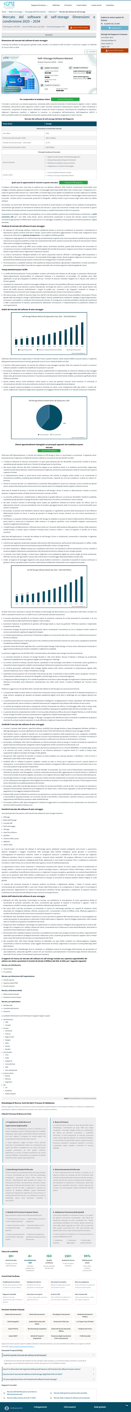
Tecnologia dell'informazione (35, 12)
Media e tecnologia (15, 12)
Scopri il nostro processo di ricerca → (22, 1346)
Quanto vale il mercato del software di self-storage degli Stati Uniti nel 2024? (49, 1374)
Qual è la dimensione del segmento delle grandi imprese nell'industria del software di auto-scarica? (49, 1369)
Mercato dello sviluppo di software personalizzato (72, 1398)
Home (4, 12)
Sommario (49, 35)
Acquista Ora (115, 28)
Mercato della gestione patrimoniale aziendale (70, 1393)
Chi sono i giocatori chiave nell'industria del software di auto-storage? (49, 1379)
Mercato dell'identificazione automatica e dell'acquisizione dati (22, 1393)
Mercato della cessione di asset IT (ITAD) (21, 1398)
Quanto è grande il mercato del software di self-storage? (49, 1355)
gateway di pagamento (31, 235)
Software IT (52, 12)
